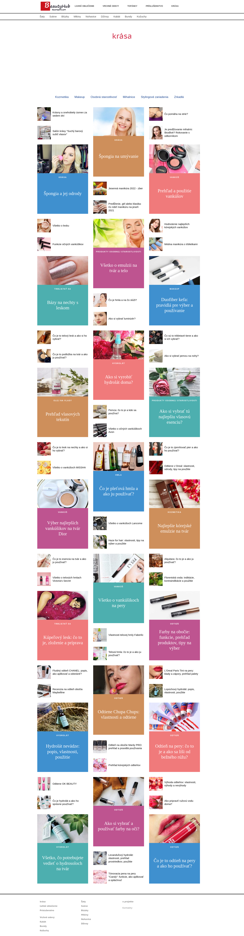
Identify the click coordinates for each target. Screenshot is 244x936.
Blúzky (65, 16)
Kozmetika (62, 97)
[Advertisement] (122, 65)
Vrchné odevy (111, 6)
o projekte (128, 901)
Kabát (117, 16)
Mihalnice (129, 97)
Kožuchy (142, 16)
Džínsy (105, 16)
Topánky (132, 6)
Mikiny (77, 16)
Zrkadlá (179, 97)
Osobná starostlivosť (104, 97)
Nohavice (91, 16)
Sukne (53, 16)
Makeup (80, 97)
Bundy (128, 16)
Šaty (42, 16)
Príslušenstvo (154, 6)
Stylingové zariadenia (154, 97)
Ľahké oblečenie (84, 6)
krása (175, 6)
